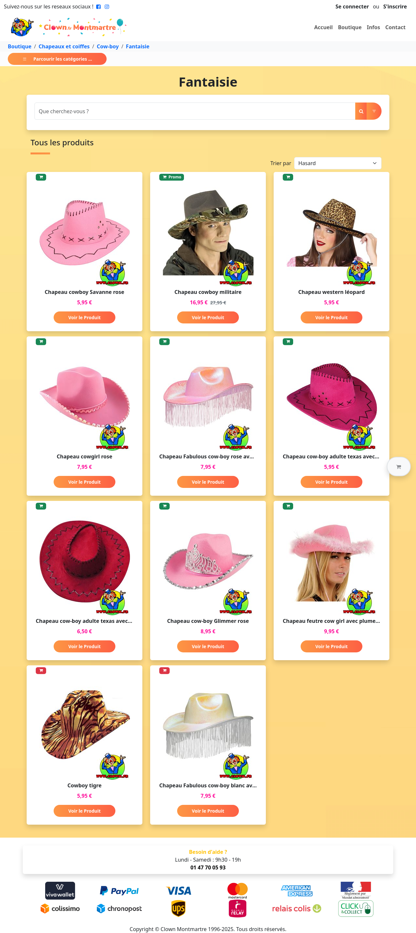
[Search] (195, 111)
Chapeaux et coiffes (64, 46)
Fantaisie (137, 46)
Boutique (350, 27)
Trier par (280, 163)
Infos (373, 27)
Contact (395, 27)
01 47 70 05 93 (208, 867)
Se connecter (352, 6)
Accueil (323, 27)
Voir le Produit (84, 317)
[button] (399, 466)
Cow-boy (108, 46)
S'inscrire (395, 6)
